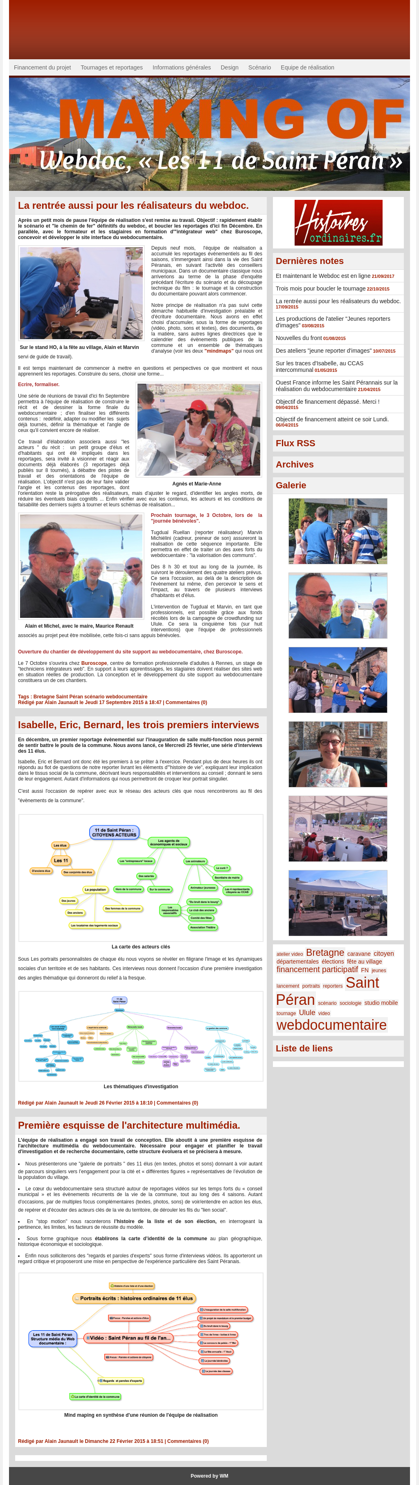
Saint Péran (69, 697)
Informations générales (182, 67)
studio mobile (381, 1003)
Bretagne (44, 697)
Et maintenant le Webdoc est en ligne (323, 276)
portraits (311, 986)
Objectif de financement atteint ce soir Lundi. (332, 419)
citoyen (384, 953)
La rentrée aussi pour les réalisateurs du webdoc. (133, 205)
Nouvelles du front (299, 338)
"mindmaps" (219, 351)
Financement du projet (42, 67)
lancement (288, 986)
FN (365, 970)
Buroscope (94, 663)
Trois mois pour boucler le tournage (321, 288)
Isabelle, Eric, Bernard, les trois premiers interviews (138, 724)
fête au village (364, 961)
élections (333, 961)
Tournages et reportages (112, 67)
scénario (94, 697)
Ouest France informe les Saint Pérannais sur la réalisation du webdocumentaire (337, 385)
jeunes (379, 970)
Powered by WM (209, 1476)
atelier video (290, 954)
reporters (332, 986)
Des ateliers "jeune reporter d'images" (324, 350)
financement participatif (317, 969)
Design (230, 67)
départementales (298, 961)
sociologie (350, 1003)
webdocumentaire (126, 697)
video (324, 1013)
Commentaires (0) (186, 702)
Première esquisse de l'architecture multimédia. (129, 1125)
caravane (359, 953)
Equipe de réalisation (307, 67)
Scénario (259, 67)
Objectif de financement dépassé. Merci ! (328, 401)
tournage (286, 1013)
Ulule (307, 1013)
